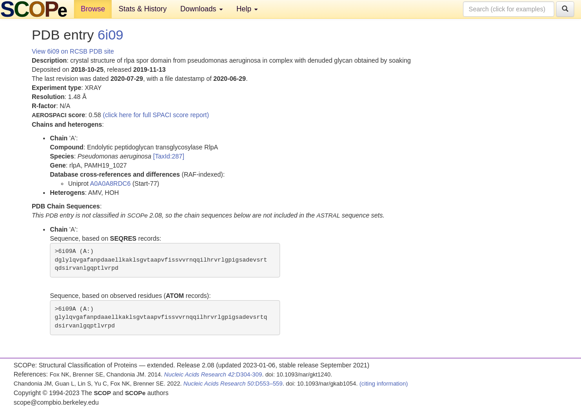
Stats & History (142, 9)
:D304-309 (213, 374)
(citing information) (383, 383)
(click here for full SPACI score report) (156, 115)
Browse (93, 9)
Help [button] (247, 9)
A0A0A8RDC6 (110, 183)
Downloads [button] (201, 9)
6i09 (110, 34)
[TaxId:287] (168, 156)
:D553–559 (233, 383)
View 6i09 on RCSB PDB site (73, 51)
